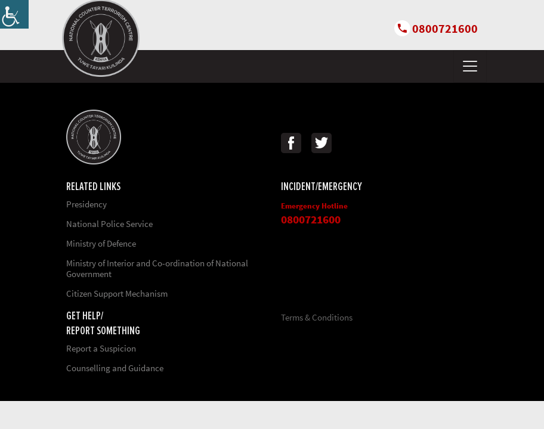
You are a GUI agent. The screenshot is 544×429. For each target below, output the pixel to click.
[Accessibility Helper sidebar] (14, 14)
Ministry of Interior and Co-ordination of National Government (157, 268)
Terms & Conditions (317, 317)
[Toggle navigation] (470, 66)
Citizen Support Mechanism (117, 293)
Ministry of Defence (101, 243)
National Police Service (109, 223)
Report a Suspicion (101, 348)
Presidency (86, 204)
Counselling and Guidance (114, 368)
